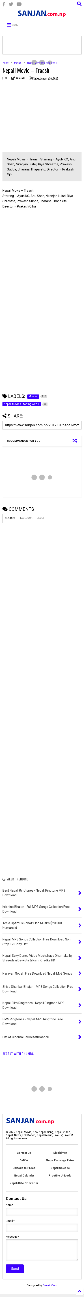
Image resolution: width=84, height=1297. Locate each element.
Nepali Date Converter (23, 1183)
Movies (18, 63)
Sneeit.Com (50, 1288)
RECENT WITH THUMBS (18, 1053)
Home (5, 63)
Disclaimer (60, 1152)
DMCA (24, 1160)
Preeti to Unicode (60, 1175)
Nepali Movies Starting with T (42, 63)
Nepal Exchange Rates (60, 1160)
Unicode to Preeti (24, 1168)
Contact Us (24, 1152)
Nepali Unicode (60, 1168)
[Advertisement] (40, 118)
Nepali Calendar (24, 1175)
